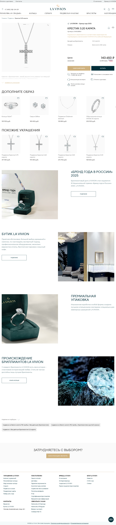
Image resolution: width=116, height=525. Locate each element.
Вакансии (6, 504)
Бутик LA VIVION (8, 507)
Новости (89, 478)
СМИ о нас (90, 481)
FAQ (32, 494)
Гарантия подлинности (38, 483)
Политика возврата (37, 491)
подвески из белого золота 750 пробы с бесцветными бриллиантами (26, 425)
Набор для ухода (8, 494)
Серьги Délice (35, 116)
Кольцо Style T (7, 116)
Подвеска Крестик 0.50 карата (66, 156)
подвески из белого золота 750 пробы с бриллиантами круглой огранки (75, 425)
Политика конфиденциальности (60, 523)
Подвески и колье (69, 13)
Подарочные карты (9, 491)
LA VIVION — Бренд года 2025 (81, 23)
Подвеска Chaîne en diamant (65, 118)
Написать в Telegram (38, 507)
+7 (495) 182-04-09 (12, 9)
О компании (98, 1)
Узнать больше (14, 380)
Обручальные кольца (10, 483)
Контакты (19, 1)
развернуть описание (12, 82)
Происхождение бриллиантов (69, 486)
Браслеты (91, 13)
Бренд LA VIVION (110, 1)
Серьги (48, 13)
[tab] (24, 24)
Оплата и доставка (6, 1)
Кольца (33, 13)
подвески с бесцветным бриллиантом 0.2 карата (19, 429)
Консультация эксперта (78, 79)
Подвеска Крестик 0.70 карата (10, 156)
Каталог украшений (9, 478)
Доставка (34, 481)
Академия (65, 483)
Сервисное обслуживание (39, 489)
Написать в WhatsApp (38, 504)
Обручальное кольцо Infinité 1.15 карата (94, 118)
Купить (103, 68)
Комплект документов (38, 486)
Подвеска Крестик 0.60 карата (38, 156)
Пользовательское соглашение (79, 523)
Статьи (89, 483)
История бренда (64, 481)
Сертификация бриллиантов (40, 496)
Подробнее (83, 194)
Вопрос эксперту (36, 509)
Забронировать (79, 68)
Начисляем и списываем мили (103, 74)
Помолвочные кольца (10, 481)
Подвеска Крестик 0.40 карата (94, 156)
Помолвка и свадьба (10, 13)
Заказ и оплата (36, 478)
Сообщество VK (36, 512)
